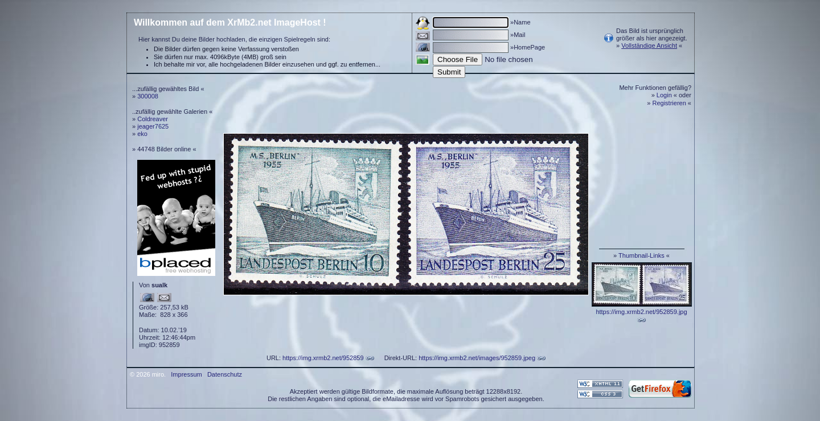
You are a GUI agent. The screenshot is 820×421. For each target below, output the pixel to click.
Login (664, 95)
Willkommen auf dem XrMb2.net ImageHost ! (230, 22)
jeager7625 (153, 126)
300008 (147, 96)
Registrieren (669, 103)
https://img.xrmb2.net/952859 (322, 357)
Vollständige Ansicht (649, 45)
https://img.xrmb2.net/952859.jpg (641, 311)
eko (142, 133)
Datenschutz (224, 374)
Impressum (186, 374)
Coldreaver (152, 118)
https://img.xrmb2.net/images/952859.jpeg (477, 357)
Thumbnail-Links (641, 255)
